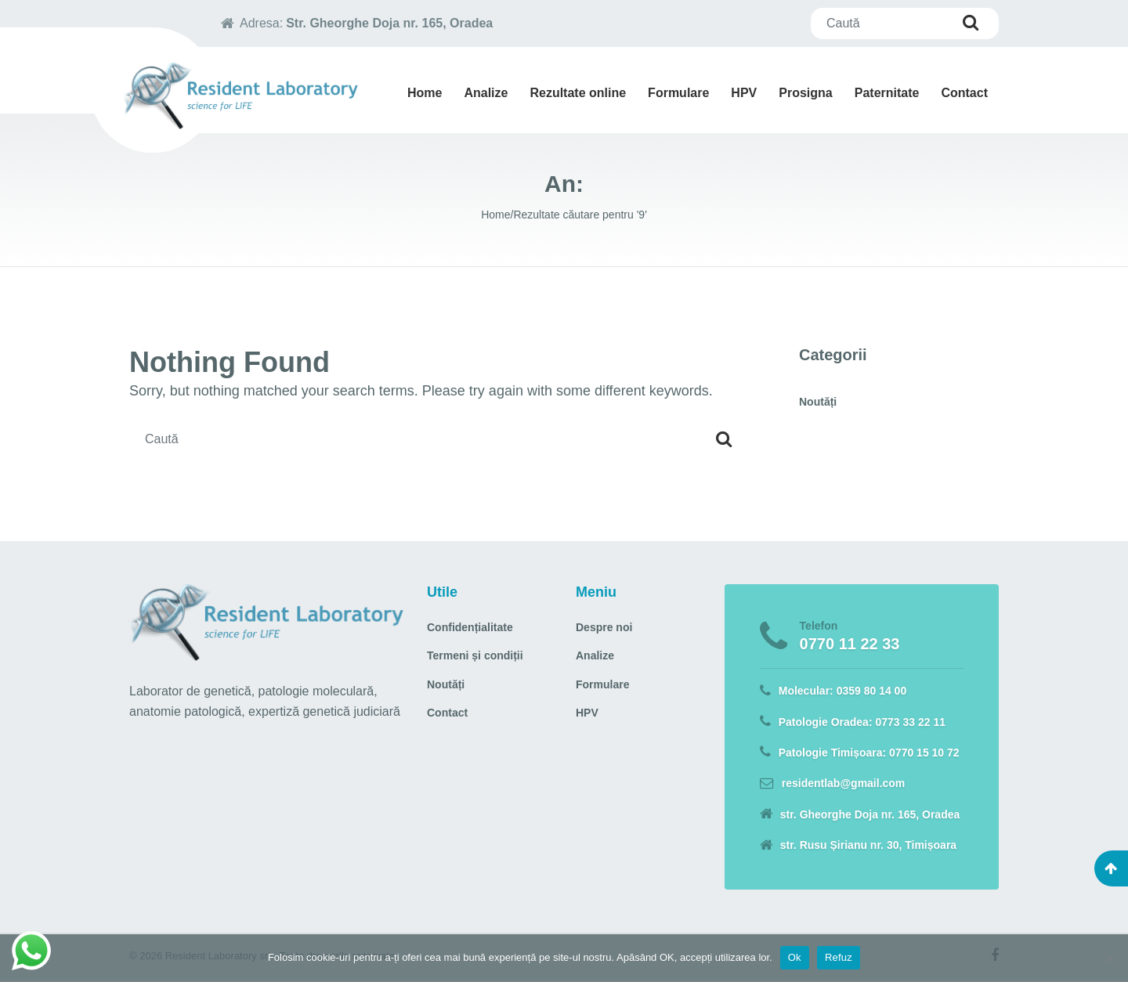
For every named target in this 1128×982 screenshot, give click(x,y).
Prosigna (805, 92)
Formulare (678, 92)
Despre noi (604, 627)
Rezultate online (578, 92)
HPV (744, 92)
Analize (486, 92)
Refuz (838, 957)
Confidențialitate (470, 627)
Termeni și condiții (475, 655)
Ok (794, 957)
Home (424, 92)
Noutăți (818, 401)
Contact (964, 92)
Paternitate (887, 92)
